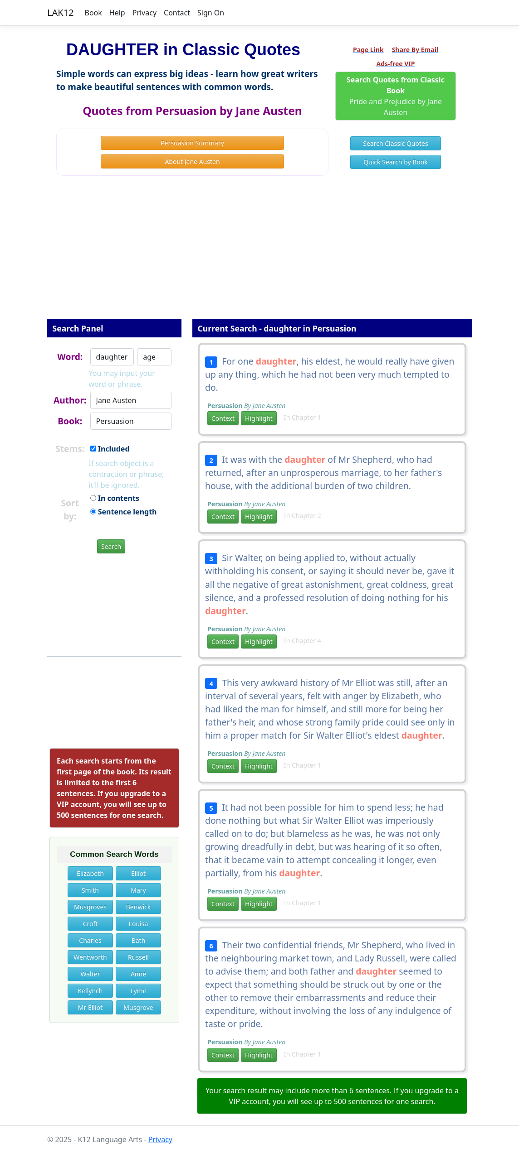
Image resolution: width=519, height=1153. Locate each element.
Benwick (138, 907)
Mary (138, 890)
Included (110, 449)
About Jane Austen (192, 161)
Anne (138, 974)
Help (117, 13)
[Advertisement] (259, 253)
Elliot (138, 873)
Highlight (259, 418)
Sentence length (123, 512)
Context (223, 418)
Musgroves (90, 907)
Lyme (138, 990)
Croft (90, 923)
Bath (139, 940)
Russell (138, 957)
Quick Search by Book (395, 162)
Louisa (138, 923)
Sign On (210, 13)
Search (111, 546)
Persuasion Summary (192, 143)
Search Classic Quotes (395, 143)
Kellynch (90, 990)
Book (93, 13)
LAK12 (60, 12)
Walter (90, 974)
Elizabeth (90, 873)
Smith (90, 890)
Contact (177, 13)
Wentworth (90, 957)
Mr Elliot (90, 1007)
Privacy (144, 13)
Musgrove (138, 1007)
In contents (114, 498)
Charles (90, 940)
